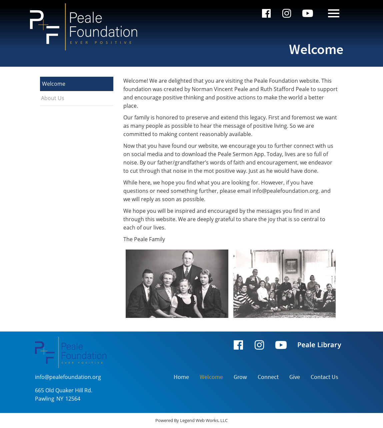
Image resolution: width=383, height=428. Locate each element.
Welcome (53, 83)
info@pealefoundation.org (68, 377)
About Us (52, 98)
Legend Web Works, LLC (204, 420)
